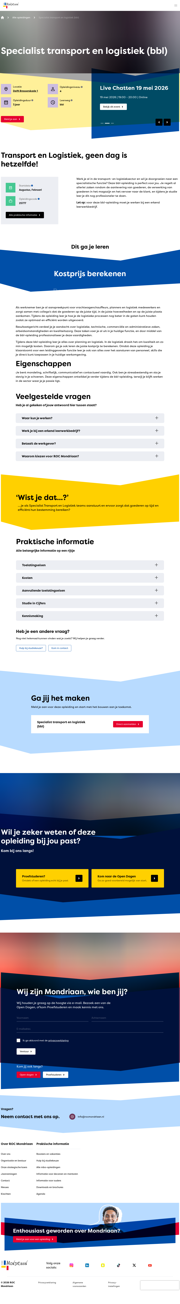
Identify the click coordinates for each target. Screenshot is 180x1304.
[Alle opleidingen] (21, 17)
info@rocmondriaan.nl (86, 1117)
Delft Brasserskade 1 (25, 91)
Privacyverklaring (47, 1282)
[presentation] (159, 1285)
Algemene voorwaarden (79, 1284)
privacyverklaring (58, 1040)
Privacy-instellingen (114, 1284)
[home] (11, 5)
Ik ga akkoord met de (46, 1040)
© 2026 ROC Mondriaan (8, 1284)
